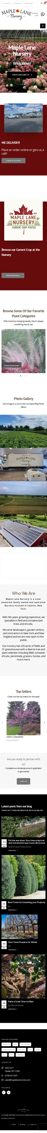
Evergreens (6, 1044)
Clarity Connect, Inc (9, 1118)
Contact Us (17, 3)
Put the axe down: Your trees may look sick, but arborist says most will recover (26, 841)
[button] (22, 84)
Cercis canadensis (15, 737)
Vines (11, 1055)
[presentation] (3, 723)
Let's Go (23, 781)
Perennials (21, 1049)
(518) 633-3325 (35, 14)
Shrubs (37, 1049)
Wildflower (20, 1055)
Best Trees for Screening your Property (26, 902)
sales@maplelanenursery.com (17, 1080)
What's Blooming (12, 275)
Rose (30, 1049)
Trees (4, 1055)
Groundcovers (25, 1044)
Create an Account (13, 161)
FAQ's (14, 1124)
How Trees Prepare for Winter (22, 942)
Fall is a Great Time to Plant (20, 1001)
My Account (28, 3)
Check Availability (22, 75)
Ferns (15, 1044)
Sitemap (22, 1124)
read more (13, 850)
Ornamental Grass (9, 1049)
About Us (6, 3)
